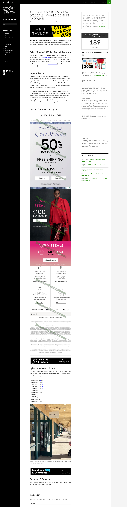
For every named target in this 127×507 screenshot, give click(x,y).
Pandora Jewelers (9, 50)
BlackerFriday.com (49, 22)
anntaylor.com (52, 64)
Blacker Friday (8, 2)
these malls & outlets (99, 75)
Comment (33, 503)
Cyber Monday (93, 2)
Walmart (7, 59)
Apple (6, 35)
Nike (6, 48)
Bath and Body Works (10, 37)
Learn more (102, 26)
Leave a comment (62, 22)
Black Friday (84, 2)
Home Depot (8, 44)
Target (6, 54)
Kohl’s (6, 46)
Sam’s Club (7, 52)
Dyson (6, 42)
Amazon (7, 33)
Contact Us (103, 2)
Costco (6, 40)
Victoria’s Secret (9, 57)
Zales (6, 61)
